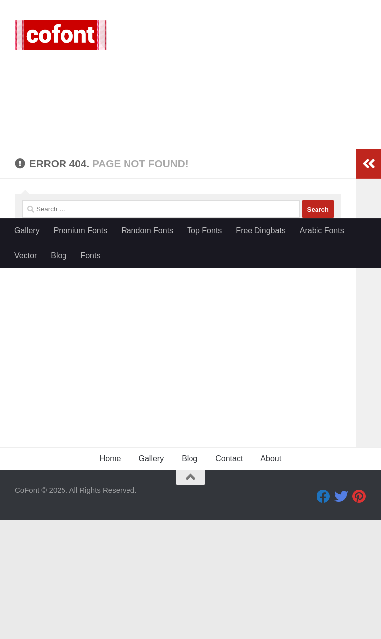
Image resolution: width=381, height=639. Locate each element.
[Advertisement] (190, 143)
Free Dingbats (261, 230)
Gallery (27, 230)
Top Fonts (204, 230)
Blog (58, 255)
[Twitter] (341, 616)
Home (110, 577)
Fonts (90, 255)
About (270, 577)
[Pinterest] (359, 616)
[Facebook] (323, 616)
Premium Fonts (80, 230)
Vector (25, 255)
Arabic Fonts (322, 230)
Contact (229, 577)
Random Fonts (147, 230)
